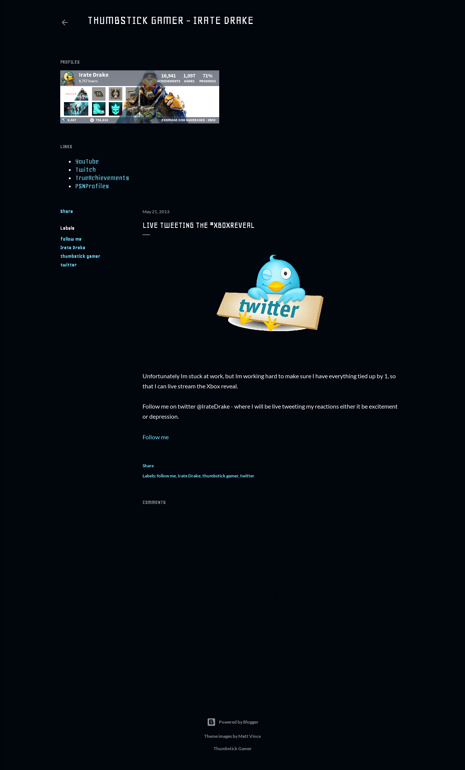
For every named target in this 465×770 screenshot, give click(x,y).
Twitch (85, 169)
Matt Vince (249, 736)
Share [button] (66, 211)
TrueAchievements (102, 177)
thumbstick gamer (80, 256)
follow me (71, 239)
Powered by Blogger (232, 722)
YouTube (87, 161)
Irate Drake (72, 247)
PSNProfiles (92, 186)
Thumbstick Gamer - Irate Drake (170, 20)
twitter (68, 265)
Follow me (156, 436)
